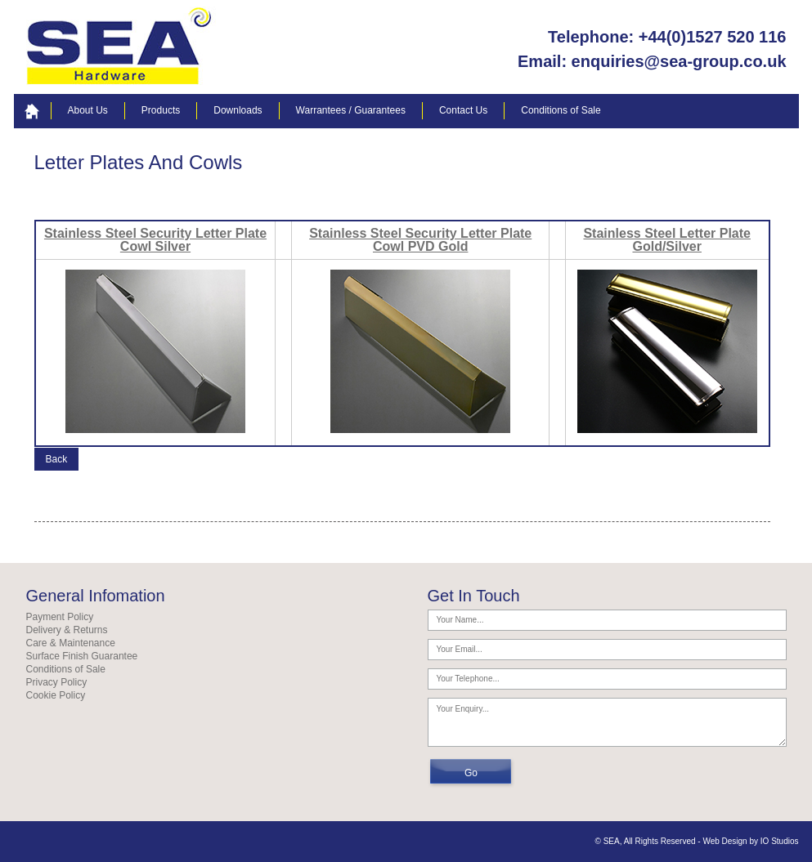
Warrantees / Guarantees (351, 110)
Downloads (237, 110)
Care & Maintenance (70, 643)
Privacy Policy (56, 682)
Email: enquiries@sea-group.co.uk (652, 61)
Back (57, 459)
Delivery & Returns (67, 630)
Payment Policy (60, 617)
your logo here (122, 47)
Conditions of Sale (560, 110)
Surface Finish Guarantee (82, 656)
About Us (88, 110)
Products (160, 110)
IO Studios (779, 841)
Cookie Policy (56, 695)
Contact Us (463, 110)
